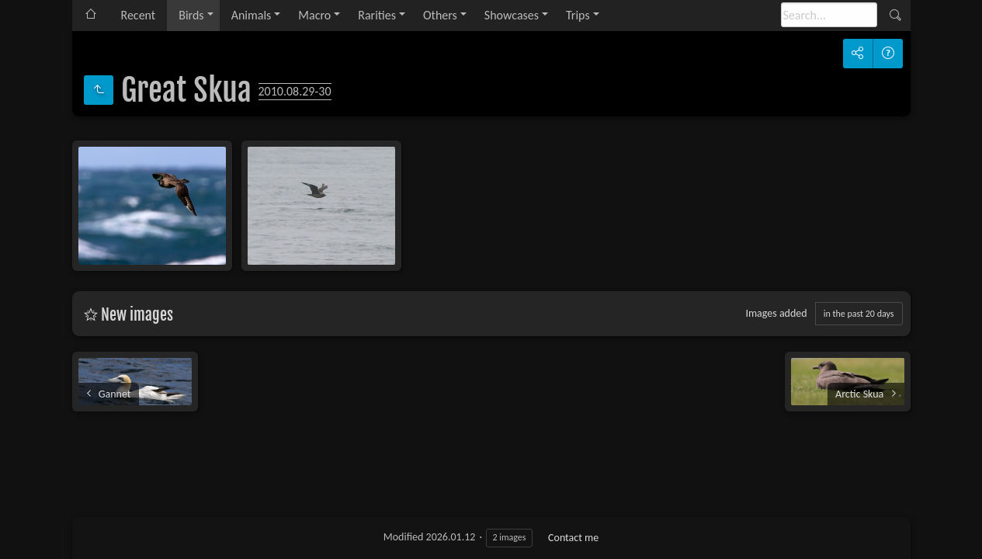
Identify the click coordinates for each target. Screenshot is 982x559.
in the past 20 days (859, 313)
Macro (314, 15)
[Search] (829, 14)
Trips (578, 15)
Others (440, 15)
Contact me (573, 537)
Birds (191, 15)
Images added (776, 313)
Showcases (511, 15)
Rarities (377, 15)
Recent (138, 15)
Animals (251, 15)
